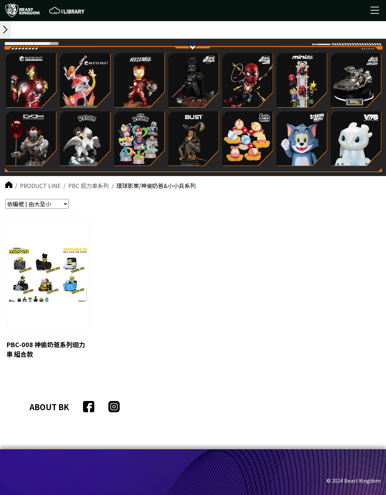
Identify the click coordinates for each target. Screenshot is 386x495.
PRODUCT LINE (40, 185)
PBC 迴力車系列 (88, 185)
